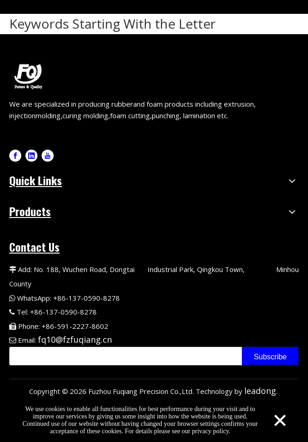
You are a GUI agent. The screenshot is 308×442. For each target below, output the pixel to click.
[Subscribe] (270, 356)
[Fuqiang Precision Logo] (29, 75)
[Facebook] (15, 156)
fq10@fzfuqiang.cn (75, 339)
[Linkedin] (31, 156)
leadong (260, 390)
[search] (124, 356)
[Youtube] (48, 156)
